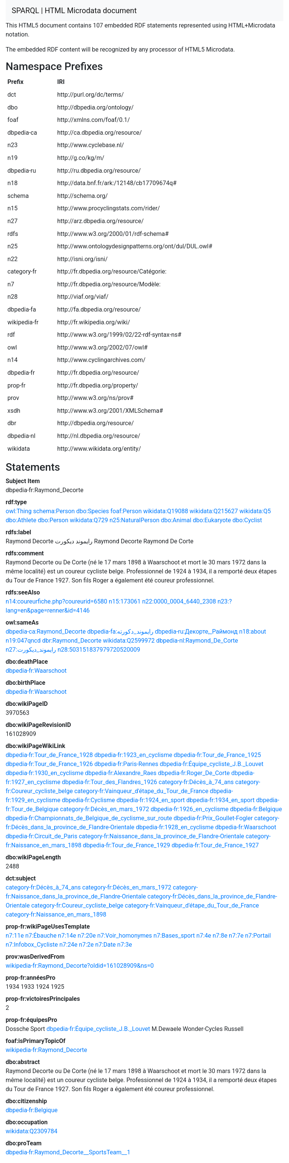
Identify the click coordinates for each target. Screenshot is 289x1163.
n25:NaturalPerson (135, 520)
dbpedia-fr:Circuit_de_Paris (42, 836)
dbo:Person (53, 520)
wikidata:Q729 (89, 520)
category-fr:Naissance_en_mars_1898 (56, 914)
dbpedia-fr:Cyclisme (88, 800)
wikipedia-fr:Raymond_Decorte (46, 1050)
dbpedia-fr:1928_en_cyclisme (175, 827)
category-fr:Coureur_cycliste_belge (77, 905)
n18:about (252, 631)
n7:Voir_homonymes (124, 935)
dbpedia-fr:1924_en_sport (150, 800)
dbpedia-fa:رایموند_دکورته (120, 631)
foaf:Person (126, 511)
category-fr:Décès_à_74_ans (196, 782)
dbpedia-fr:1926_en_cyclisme (189, 809)
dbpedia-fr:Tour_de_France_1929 (126, 845)
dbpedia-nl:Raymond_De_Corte (197, 640)
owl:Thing (19, 511)
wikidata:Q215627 (214, 511)
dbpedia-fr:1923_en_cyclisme (133, 755)
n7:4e (203, 935)
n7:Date (105, 944)
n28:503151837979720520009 (99, 649)
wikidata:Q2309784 (31, 1131)
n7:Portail (258, 935)
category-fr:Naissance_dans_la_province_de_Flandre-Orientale (161, 836)
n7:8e (220, 935)
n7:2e (86, 944)
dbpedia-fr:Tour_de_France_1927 (215, 845)
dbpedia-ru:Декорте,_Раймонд (196, 631)
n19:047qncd (23, 640)
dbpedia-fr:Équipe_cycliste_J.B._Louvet (211, 764)
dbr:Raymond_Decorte (72, 640)
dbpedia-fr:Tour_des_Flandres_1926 (109, 782)
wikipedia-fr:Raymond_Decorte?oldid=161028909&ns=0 (80, 965)
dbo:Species (92, 511)
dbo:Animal (176, 520)
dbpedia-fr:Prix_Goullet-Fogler (212, 818)
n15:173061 (125, 601)
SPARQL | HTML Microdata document (74, 10)
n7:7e (236, 935)
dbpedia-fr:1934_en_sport (220, 800)
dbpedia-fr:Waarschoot (36, 670)
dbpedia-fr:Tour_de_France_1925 (217, 755)
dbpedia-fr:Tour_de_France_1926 (49, 764)
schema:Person (54, 511)
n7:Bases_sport (174, 935)
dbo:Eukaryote (212, 520)
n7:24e (68, 944)
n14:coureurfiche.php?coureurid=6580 (56, 601)
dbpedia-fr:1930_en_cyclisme (45, 773)
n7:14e (67, 935)
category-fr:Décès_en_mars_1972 (104, 809)
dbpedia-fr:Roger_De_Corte (194, 773)
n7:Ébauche (40, 935)
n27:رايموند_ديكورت (31, 649)
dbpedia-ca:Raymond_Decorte (46, 631)
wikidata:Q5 (255, 511)
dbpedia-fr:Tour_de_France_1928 (49, 755)
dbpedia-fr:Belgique (256, 809)
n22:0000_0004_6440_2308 (179, 601)
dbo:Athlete (21, 520)
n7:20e (87, 935)
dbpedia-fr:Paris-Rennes (126, 764)
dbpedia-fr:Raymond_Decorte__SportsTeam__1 (68, 1152)
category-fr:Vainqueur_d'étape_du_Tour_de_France (141, 791)
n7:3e (124, 944)
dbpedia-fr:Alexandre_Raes (121, 773)
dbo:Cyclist (247, 520)
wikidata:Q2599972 (129, 640)
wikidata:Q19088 (165, 511)
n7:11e (15, 935)
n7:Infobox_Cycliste (32, 944)
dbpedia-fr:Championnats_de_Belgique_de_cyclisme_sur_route (89, 818)
